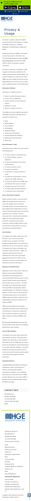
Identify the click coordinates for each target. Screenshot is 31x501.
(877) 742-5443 (14, 441)
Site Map (7, 461)
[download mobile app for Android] (10, 7)
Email (6, 403)
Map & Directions (10, 447)
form (19, 42)
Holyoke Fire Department (12, 484)
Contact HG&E (24, 11)
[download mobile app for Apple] (24, 7)
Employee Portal (9, 464)
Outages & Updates (12, 11)
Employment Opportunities (12, 454)
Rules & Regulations (10, 474)
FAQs (6, 457)
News (6, 471)
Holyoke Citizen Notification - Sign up (14, 490)
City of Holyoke (9, 479)
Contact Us (8, 452)
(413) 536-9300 (11, 439)
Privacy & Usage (9, 459)
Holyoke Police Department (12, 486)
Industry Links (9, 469)
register (12, 4)
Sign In (16, 13)
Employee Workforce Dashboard (14, 466)
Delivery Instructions (11, 449)
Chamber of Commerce (11, 482)
